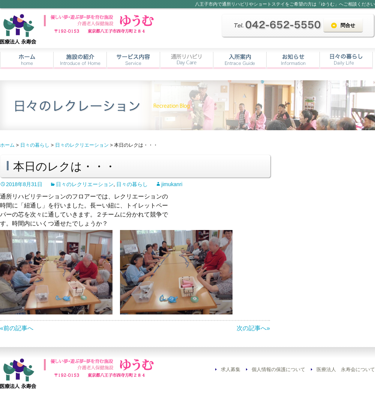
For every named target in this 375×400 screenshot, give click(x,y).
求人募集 (230, 369)
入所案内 (240, 60)
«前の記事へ (16, 328)
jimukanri (171, 184)
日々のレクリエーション (85, 184)
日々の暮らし (346, 60)
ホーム (27, 60)
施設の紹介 (80, 60)
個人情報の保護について (278, 369)
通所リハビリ (186, 60)
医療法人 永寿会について (345, 369)
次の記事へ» (253, 328)
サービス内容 (133, 60)
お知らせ (293, 60)
